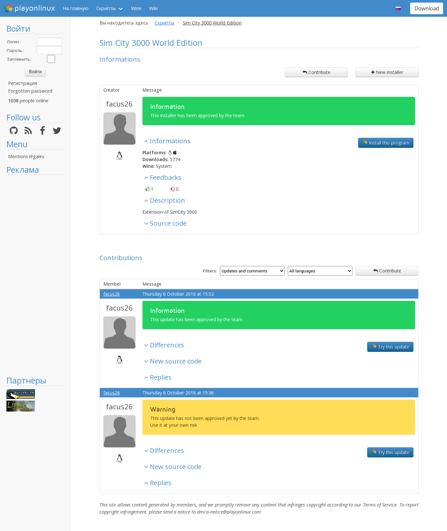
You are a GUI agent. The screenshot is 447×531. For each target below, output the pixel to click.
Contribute (316, 72)
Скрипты (106, 8)
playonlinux (29, 8)
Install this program (385, 142)
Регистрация (22, 83)
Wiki (153, 8)
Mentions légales (26, 156)
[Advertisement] (35, 275)
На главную (75, 8)
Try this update (390, 346)
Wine (136, 8)
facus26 (119, 103)
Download (426, 8)
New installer (387, 72)
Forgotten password (30, 91)
